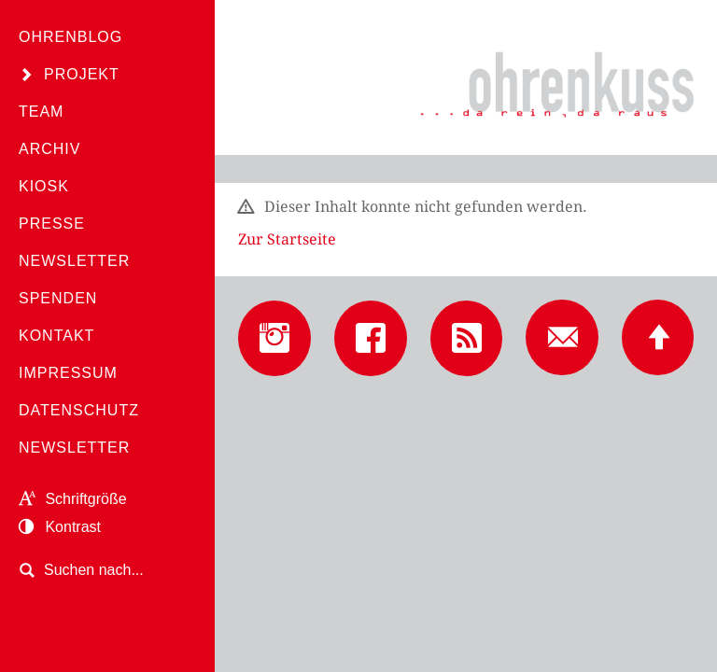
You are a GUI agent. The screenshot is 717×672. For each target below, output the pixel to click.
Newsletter (74, 261)
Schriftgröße (73, 499)
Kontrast (60, 527)
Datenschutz (79, 410)
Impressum (68, 373)
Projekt (82, 74)
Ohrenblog (70, 37)
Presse (52, 223)
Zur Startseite (287, 239)
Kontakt (56, 335)
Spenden (58, 298)
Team (41, 111)
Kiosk (44, 186)
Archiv (49, 149)
